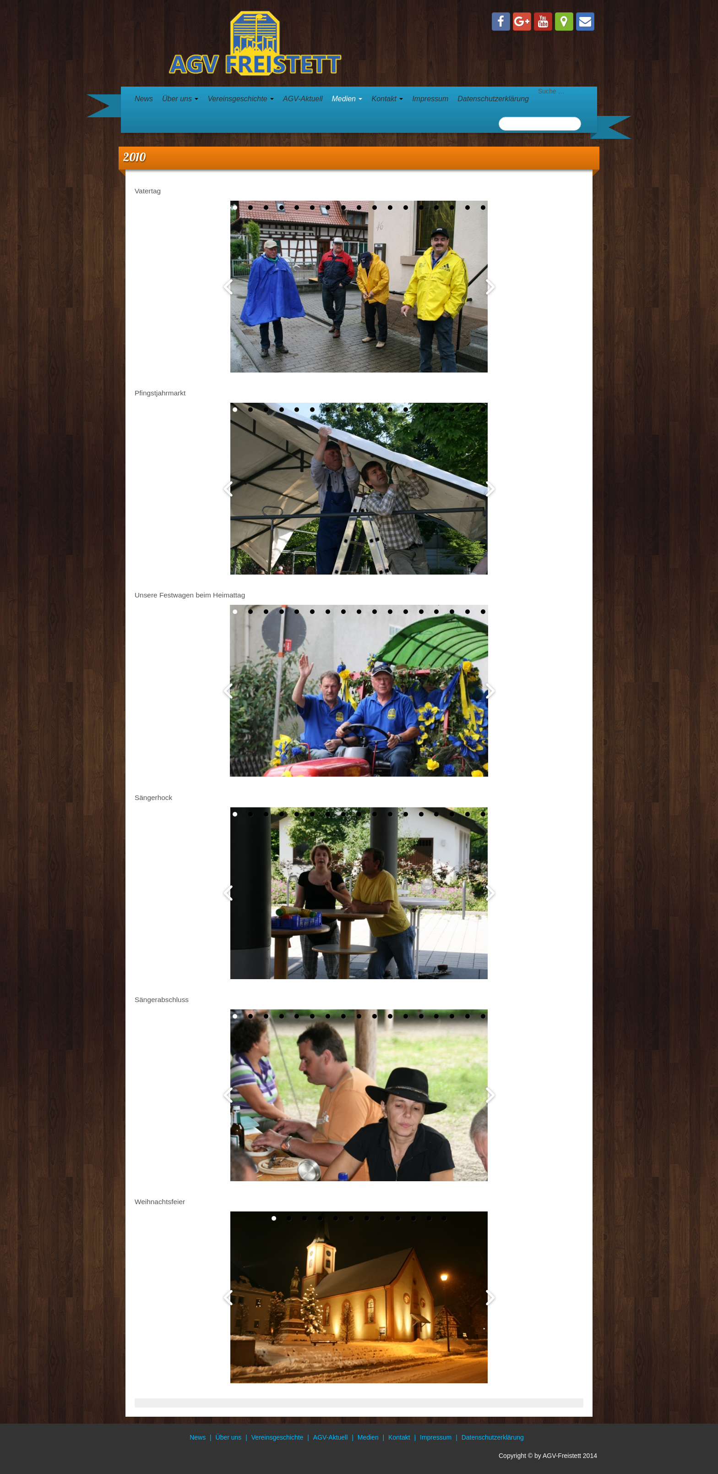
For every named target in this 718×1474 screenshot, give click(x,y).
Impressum (430, 99)
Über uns (180, 99)
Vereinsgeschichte (240, 99)
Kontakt (387, 99)
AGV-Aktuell (303, 99)
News (144, 99)
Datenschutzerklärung (493, 99)
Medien (347, 99)
